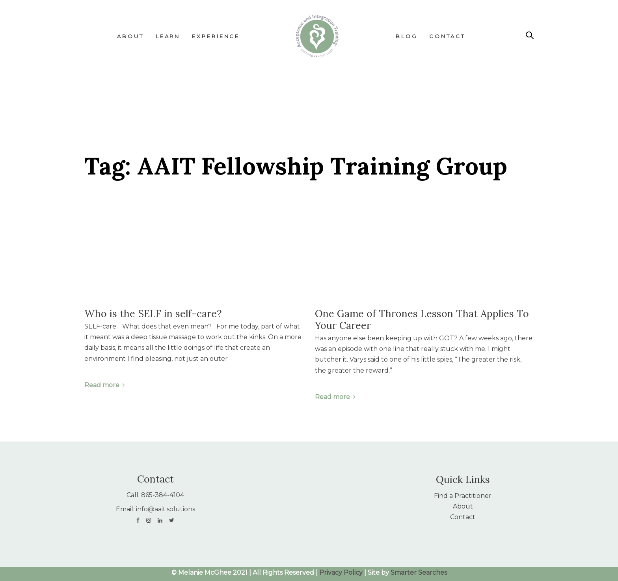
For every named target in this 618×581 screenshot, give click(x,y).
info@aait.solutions (165, 509)
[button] (530, 35)
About (463, 506)
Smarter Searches (419, 572)
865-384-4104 (162, 495)
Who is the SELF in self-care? (153, 313)
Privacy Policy (341, 572)
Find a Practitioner (462, 495)
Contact (462, 517)
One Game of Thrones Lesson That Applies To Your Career (422, 319)
